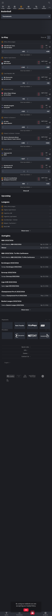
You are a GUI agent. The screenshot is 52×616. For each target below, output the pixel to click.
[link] (2, 7)
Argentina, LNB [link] (8, 213)
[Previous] (46, 320)
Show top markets (26, 55)
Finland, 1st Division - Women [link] (12, 133)
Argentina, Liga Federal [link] (10, 216)
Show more (26, 231)
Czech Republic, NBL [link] (9, 73)
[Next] (49, 320)
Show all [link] (43, 37)
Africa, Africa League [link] (9, 42)
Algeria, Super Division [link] (10, 57)
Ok (26, 610)
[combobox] (6, 363)
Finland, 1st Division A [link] (9, 117)
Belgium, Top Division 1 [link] (10, 223)
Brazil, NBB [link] (7, 226)
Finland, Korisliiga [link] (8, 89)
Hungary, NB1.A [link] (8, 149)
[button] (26, 42)
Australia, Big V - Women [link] (10, 220)
